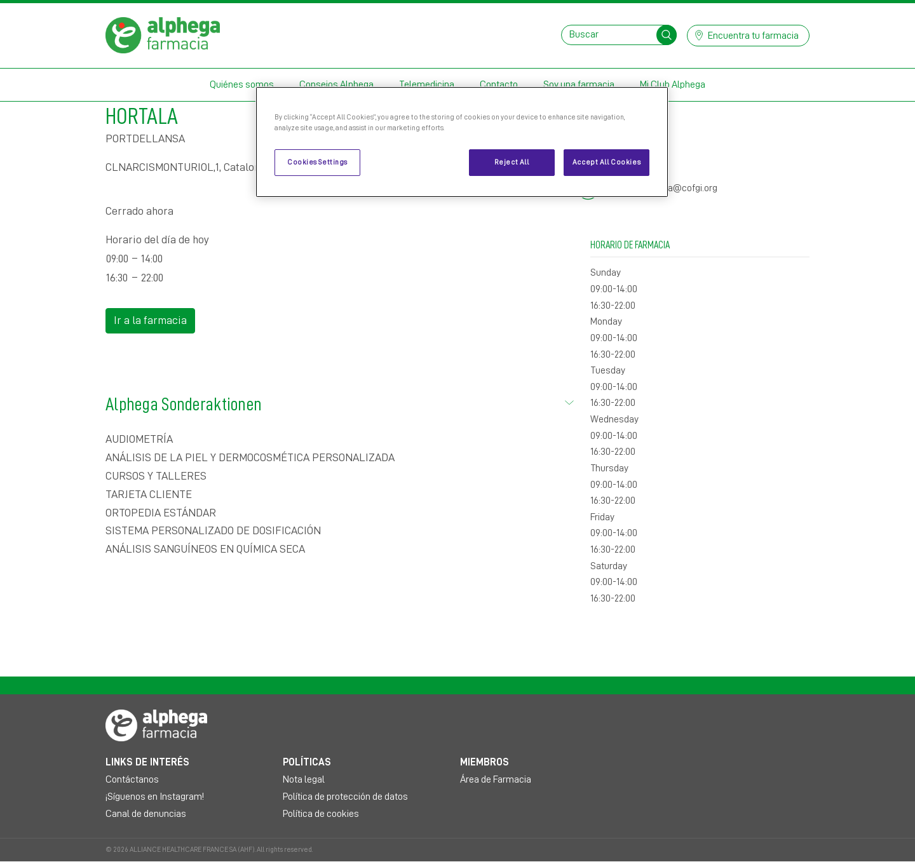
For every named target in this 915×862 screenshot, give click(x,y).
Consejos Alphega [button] (336, 84)
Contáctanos (132, 779)
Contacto (499, 84)
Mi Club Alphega (672, 84)
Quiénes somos (242, 84)
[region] (461, 142)
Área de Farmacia (495, 779)
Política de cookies (321, 814)
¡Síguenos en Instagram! (154, 796)
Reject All (511, 162)
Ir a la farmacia (150, 320)
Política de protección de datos (345, 796)
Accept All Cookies (606, 162)
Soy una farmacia (578, 84)
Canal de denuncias (145, 814)
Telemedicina (426, 84)
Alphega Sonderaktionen (340, 402)
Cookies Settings (317, 162)
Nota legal (304, 779)
